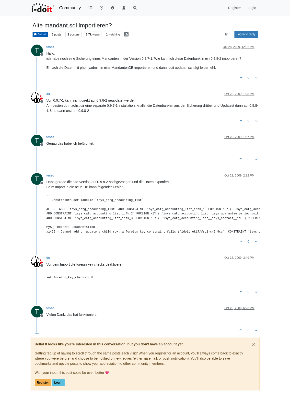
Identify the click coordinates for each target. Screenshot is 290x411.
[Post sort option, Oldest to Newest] (226, 34)
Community (70, 7)
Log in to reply (246, 34)
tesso (50, 47)
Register (43, 382)
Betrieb (40, 34)
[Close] (253, 344)
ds (48, 94)
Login (58, 382)
